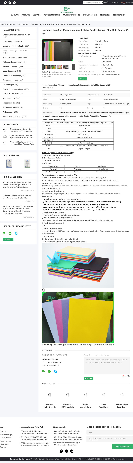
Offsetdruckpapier (23, 24)
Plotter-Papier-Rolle (10, 94)
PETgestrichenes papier (12, 62)
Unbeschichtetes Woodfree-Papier (16, 35)
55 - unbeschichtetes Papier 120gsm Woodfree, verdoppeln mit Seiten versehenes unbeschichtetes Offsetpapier (68, 444)
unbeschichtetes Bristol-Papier (77, 345)
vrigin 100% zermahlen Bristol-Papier (101, 345)
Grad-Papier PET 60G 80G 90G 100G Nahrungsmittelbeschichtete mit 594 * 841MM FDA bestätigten (34, 438)
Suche (105, 2)
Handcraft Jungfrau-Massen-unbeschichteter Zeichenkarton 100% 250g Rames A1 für (56, 74)
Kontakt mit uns (90, 15)
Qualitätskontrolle (71, 15)
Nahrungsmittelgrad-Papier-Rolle (15, 51)
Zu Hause (15, 15)
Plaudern (115, 2)
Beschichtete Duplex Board (13, 89)
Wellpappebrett (9, 112)
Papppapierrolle (9, 103)
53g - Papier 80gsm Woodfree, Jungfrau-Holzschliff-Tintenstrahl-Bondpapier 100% (68, 438)
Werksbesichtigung (52, 15)
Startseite (3, 24)
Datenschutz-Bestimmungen (20, 459)
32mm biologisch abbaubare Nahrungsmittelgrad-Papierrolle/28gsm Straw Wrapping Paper (34, 432)
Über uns (36, 15)
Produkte (26, 15)
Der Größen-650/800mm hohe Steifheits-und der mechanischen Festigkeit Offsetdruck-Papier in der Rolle (67, 406)
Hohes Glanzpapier (59, 345)
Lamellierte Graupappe (12, 76)
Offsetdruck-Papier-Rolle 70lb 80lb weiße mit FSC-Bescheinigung (50, 406)
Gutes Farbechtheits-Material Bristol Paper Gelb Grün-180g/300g (104, 406)
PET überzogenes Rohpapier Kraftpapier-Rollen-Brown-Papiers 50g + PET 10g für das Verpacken (35, 444)
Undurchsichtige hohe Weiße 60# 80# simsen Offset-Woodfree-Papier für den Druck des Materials (22, 144)
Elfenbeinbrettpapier (11, 66)
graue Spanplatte (9, 71)
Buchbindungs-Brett (10, 80)
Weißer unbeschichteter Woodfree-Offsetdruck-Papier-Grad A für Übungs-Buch (86, 406)
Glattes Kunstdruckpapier (13, 57)
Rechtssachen (119, 15)
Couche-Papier (8, 85)
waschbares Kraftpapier (12, 116)
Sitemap (3, 447)
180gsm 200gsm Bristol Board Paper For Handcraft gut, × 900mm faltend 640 (122, 406)
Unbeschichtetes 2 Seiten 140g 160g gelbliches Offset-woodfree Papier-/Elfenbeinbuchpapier (21, 131)
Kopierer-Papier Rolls (11, 107)
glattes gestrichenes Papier (13, 46)
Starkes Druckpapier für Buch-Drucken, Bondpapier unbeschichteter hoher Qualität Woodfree (67, 432)
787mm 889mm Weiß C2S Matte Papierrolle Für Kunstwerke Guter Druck (21, 138)
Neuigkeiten (105, 15)
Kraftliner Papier (9, 98)
